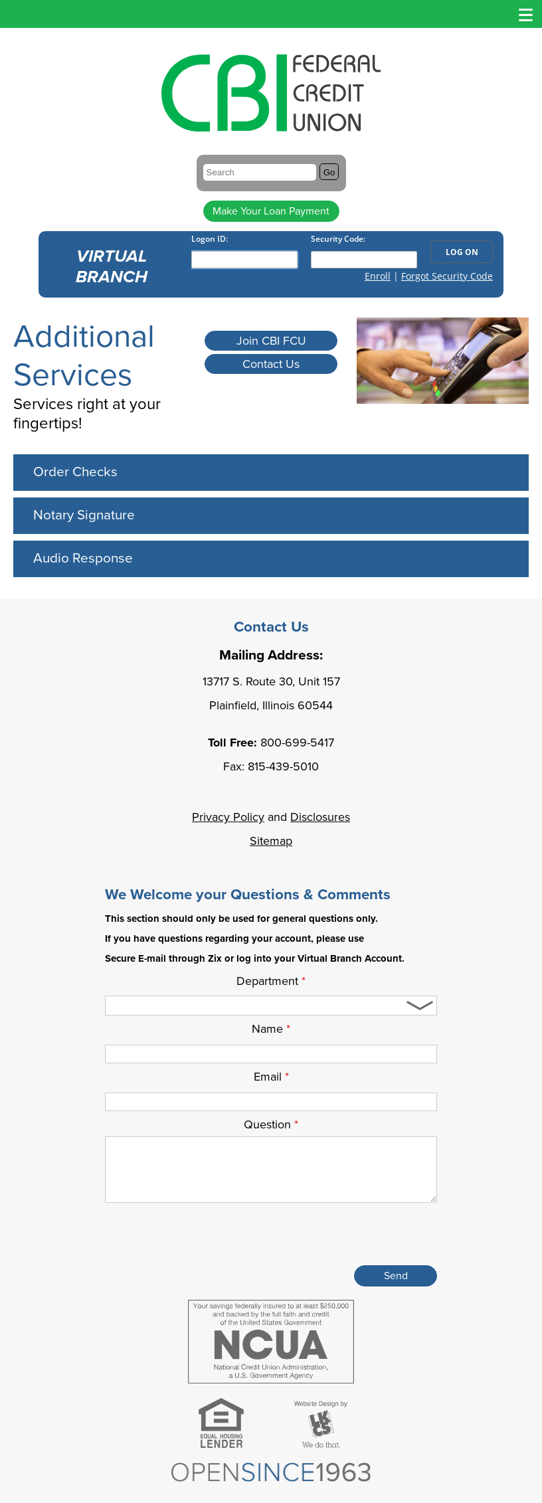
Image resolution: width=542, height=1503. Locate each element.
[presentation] (336, 1237)
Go (329, 172)
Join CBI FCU (271, 340)
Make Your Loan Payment (271, 211)
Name (271, 1028)
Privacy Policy (228, 817)
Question (271, 1124)
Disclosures (320, 817)
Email (271, 1076)
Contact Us (271, 364)
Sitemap (271, 841)
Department (271, 981)
